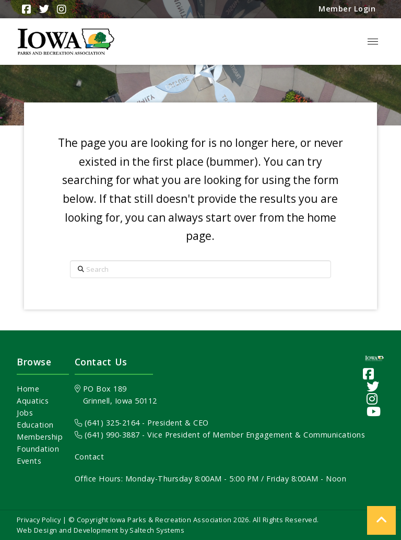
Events (29, 461)
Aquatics (33, 401)
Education (35, 425)
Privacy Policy (39, 519)
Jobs (25, 413)
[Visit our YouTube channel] (374, 411)
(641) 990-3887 (107, 435)
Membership (40, 437)
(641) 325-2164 (107, 423)
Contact (89, 457)
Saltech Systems (156, 530)
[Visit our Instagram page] (372, 398)
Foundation (38, 449)
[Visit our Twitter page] (373, 386)
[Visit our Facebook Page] (368, 373)
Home (28, 389)
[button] (372, 41)
